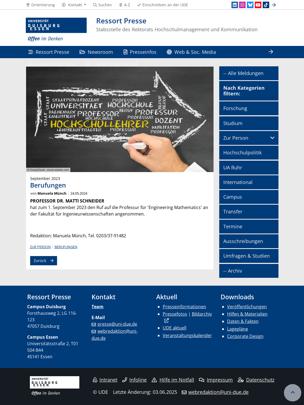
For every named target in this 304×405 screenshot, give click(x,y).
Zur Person (40, 246)
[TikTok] (266, 5)
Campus (232, 197)
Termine (232, 226)
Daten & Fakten (243, 321)
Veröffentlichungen (247, 307)
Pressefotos (175, 314)
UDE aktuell (174, 328)
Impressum (216, 379)
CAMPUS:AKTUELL (52, 64)
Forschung (235, 108)
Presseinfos (140, 51)
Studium (233, 123)
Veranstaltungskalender (187, 335)
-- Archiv (232, 270)
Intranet (105, 379)
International (238, 182)
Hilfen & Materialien (247, 314)
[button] (73, 5)
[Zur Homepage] (56, 30)
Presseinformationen (184, 307)
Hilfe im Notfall (173, 379)
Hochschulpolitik (242, 152)
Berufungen (66, 246)
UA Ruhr (232, 167)
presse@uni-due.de (117, 324)
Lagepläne (237, 329)
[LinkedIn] (234, 5)
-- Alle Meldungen (243, 73)
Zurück (40, 260)
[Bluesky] (250, 5)
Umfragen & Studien (246, 256)
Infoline (134, 379)
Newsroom (96, 51)
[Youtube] (258, 5)
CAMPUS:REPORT (108, 64)
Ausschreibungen (243, 241)
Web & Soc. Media (191, 51)
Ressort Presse (48, 51)
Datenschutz (256, 379)
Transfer (232, 211)
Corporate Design (245, 336)
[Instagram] (242, 5)
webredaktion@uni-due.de (218, 392)
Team (98, 307)
